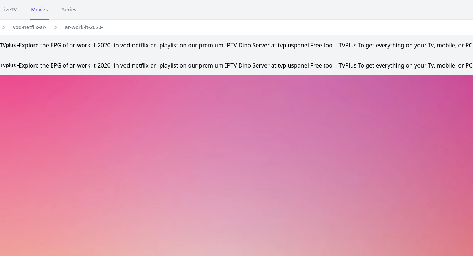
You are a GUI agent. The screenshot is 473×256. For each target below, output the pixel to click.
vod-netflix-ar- (29, 27)
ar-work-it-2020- (84, 27)
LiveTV (9, 9)
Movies (39, 9)
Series (69, 9)
